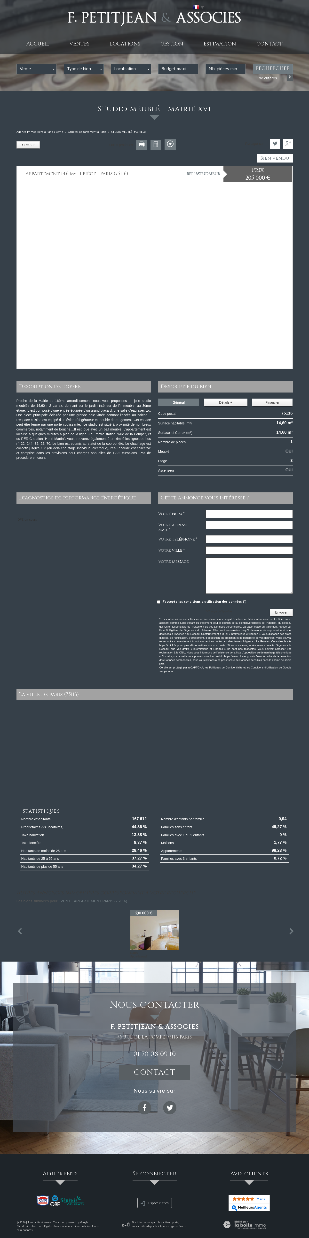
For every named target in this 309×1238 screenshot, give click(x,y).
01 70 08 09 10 (154, 1054)
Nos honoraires (63, 1226)
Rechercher (272, 68)
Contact (269, 44)
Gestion (171, 44)
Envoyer (281, 612)
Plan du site (23, 1226)
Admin (86, 1226)
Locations (125, 44)
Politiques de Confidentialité (225, 667)
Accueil (37, 44)
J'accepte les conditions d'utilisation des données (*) (204, 601)
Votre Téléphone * (177, 539)
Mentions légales (42, 1226)
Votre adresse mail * (173, 527)
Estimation (220, 44)
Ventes (79, 44)
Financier (272, 402)
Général (179, 402)
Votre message (173, 561)
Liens (77, 1226)
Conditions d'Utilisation (264, 667)
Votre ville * (171, 550)
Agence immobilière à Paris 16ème (39, 131)
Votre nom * (171, 513)
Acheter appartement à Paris (87, 131)
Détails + (225, 402)
